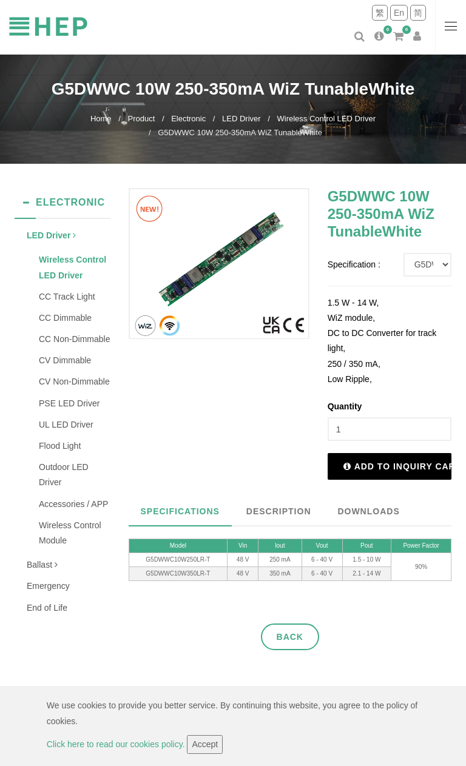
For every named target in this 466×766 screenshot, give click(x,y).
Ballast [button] (42, 564)
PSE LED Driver (69, 403)
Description (278, 511)
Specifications (180, 511)
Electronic (188, 118)
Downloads (368, 511)
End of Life (47, 608)
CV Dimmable (65, 360)
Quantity (345, 406)
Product (141, 118)
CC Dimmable (65, 318)
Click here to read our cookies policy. (117, 744)
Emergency (48, 586)
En (399, 13)
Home (101, 118)
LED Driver (241, 118)
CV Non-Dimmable (74, 381)
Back (290, 637)
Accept (205, 744)
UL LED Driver (66, 424)
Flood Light (60, 446)
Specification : (354, 264)
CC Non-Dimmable (74, 339)
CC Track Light (67, 296)
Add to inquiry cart (397, 466)
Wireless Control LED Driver (326, 118)
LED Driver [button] (51, 235)
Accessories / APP (73, 504)
